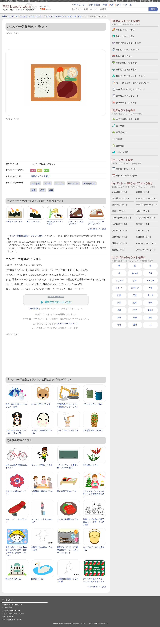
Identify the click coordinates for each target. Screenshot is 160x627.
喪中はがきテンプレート (127, 96)
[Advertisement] (56, 41)
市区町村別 (121, 132)
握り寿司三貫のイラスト (67, 491)
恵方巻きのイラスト (121, 198)
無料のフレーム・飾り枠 (127, 49)
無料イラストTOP (10, 16)
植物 (150, 317)
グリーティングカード (126, 102)
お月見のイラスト (144, 237)
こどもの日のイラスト (145, 217)
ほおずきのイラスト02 (92, 430)
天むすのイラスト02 (14, 221)
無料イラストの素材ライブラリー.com (79, 623)
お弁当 (31, 16)
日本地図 (120, 126)
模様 (119, 325)
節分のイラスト (143, 192)
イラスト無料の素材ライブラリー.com (25, 236)
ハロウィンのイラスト (145, 243)
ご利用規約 (33, 308)
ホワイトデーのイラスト (146, 205)
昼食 (69, 16)
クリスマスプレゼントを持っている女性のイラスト (93, 494)
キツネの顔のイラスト (41, 404)
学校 (119, 310)
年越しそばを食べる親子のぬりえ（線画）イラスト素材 (93, 522)
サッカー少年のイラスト (42, 465)
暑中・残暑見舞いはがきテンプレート (133, 83)
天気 (119, 302)
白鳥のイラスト (38, 579)
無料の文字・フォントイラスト (130, 76)
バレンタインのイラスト (146, 198)
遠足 (79, 16)
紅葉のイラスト (119, 250)
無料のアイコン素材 (125, 36)
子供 (150, 302)
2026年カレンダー (80, 5)
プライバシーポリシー (11, 611)
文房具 (150, 310)
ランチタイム (61, 16)
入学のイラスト (143, 211)
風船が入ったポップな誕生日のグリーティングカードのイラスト (67, 550)
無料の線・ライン (124, 56)
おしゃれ (119, 280)
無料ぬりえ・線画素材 (126, 69)
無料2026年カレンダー (126, 169)
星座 (135, 317)
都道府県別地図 (94, 5)
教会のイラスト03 (13, 579)
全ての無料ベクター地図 (127, 119)
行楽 (74, 16)
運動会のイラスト (120, 243)
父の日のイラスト (120, 230)
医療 (135, 295)
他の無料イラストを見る (98, 229)
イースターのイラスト (122, 217)
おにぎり (23, 16)
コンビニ (39, 16)
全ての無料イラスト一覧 (12, 620)
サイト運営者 (8, 617)
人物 (150, 288)
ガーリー (150, 280)
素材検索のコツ (132, 1)
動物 (119, 295)
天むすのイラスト (34, 221)
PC (150, 273)
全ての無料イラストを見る (149, 1)
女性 (135, 302)
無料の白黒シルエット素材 (128, 43)
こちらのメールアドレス (67, 323)
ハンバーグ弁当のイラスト (56, 296)
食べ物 (135, 273)
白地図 (105, 5)
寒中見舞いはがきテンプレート (130, 89)
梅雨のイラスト (143, 224)
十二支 (150, 295)
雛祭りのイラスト (120, 205)
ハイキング (49, 16)
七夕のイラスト (143, 230)
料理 (119, 317)
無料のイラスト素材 (40, 176)
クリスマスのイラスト (145, 250)
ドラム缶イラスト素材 (92, 404)
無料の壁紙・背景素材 (126, 63)
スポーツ (135, 288)
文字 (135, 310)
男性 (135, 325)
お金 (135, 280)
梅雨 (111, 5)
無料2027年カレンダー (126, 175)
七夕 (125, 5)
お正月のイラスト (120, 192)
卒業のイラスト (119, 211)
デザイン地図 (122, 152)
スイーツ (119, 288)
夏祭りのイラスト (120, 237)
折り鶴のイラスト (90, 465)
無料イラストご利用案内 (116, 1)
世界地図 (120, 145)
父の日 (118, 5)
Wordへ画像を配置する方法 (13, 614)
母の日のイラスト (120, 224)
